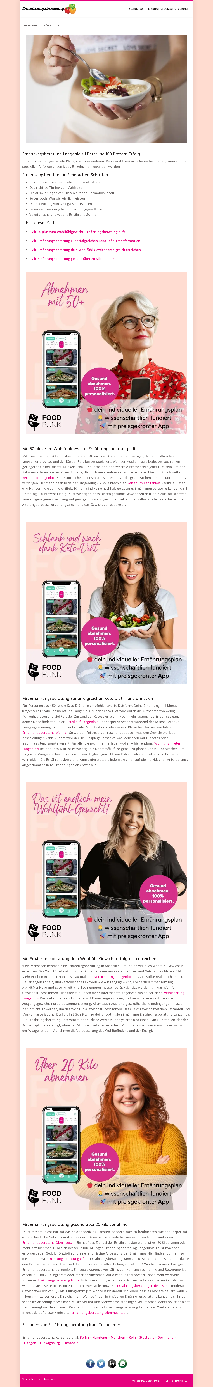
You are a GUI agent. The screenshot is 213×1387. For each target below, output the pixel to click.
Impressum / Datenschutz (146, 1380)
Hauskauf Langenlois (82, 722)
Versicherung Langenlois (113, 976)
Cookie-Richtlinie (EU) (176, 1380)
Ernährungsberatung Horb (58, 1280)
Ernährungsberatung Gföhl (67, 1258)
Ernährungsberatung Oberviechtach (99, 1312)
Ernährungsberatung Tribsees (140, 1285)
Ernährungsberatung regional (168, 9)
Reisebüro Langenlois (38, 477)
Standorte (136, 9)
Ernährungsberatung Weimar (45, 732)
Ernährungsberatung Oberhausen (48, 1242)
